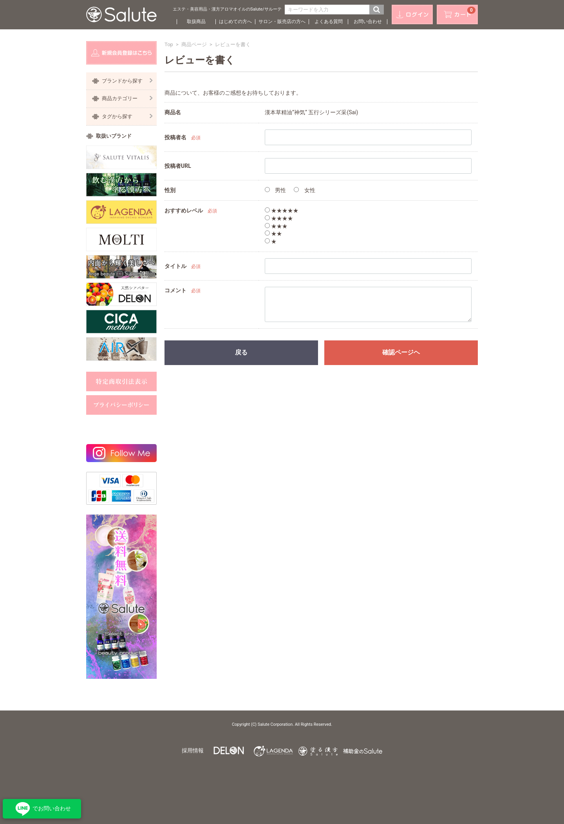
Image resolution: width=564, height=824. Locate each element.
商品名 (172, 112)
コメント (175, 290)
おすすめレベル (183, 210)
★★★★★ (281, 210)
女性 (304, 190)
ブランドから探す (127, 81)
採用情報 (193, 750)
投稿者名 (175, 137)
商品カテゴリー (127, 98)
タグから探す (127, 116)
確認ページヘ (401, 352)
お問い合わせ (368, 21)
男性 (275, 190)
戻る (241, 352)
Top (168, 44)
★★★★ (279, 218)
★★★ (276, 226)
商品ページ (194, 44)
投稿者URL (177, 166)
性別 (169, 190)
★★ (273, 233)
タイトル (175, 266)
